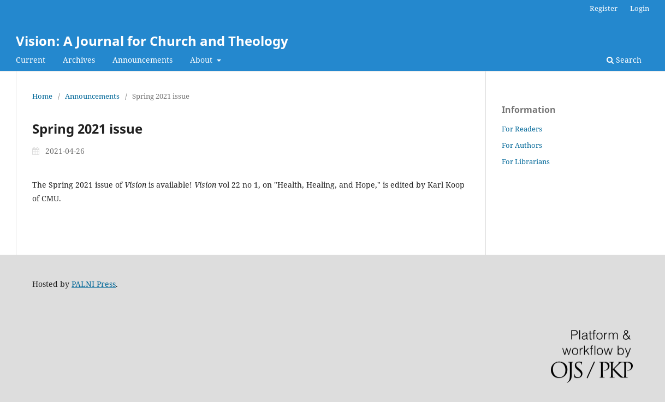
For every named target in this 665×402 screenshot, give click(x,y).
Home (42, 96)
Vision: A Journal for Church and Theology (152, 41)
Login (639, 8)
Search (624, 60)
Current (30, 60)
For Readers (522, 129)
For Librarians (526, 161)
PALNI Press (94, 284)
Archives (79, 60)
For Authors (522, 145)
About (202, 60)
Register (604, 8)
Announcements (142, 60)
